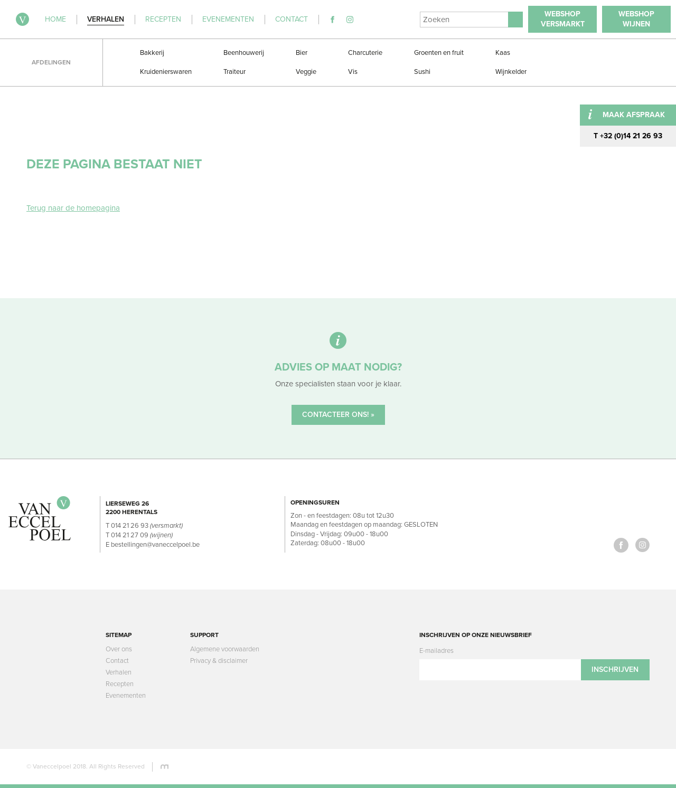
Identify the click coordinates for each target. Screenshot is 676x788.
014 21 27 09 (129, 535)
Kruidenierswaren (166, 72)
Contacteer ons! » (338, 414)
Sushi (422, 72)
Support (204, 635)
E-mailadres (436, 651)
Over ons (119, 649)
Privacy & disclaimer (219, 661)
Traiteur (234, 72)
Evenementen (126, 695)
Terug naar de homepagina (73, 208)
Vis (353, 72)
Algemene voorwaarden (224, 649)
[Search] (464, 19)
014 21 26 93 (129, 525)
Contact (117, 661)
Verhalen (119, 672)
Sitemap (119, 635)
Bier (301, 53)
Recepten (120, 684)
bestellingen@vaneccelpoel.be (155, 544)
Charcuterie (365, 53)
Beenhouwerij (243, 53)
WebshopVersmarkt (563, 19)
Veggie (306, 72)
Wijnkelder (511, 72)
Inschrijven (615, 669)
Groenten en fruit (439, 53)
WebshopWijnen (636, 19)
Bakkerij (152, 53)
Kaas (502, 53)
